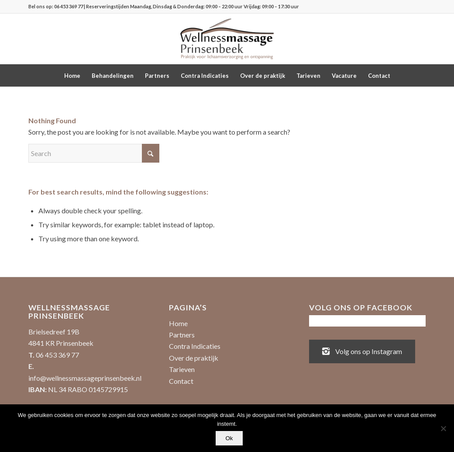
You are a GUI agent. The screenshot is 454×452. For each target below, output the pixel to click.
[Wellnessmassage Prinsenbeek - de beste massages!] (227, 39)
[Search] (93, 153)
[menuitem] (72, 76)
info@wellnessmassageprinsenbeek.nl (84, 378)
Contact (181, 381)
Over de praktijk (193, 358)
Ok (229, 438)
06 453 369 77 (68, 6)
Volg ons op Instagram (362, 350)
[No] (443, 428)
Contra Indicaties (194, 346)
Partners (182, 334)
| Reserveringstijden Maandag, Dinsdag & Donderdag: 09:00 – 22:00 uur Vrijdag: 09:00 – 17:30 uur (191, 6)
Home (178, 323)
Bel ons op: (41, 6)
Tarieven (182, 369)
